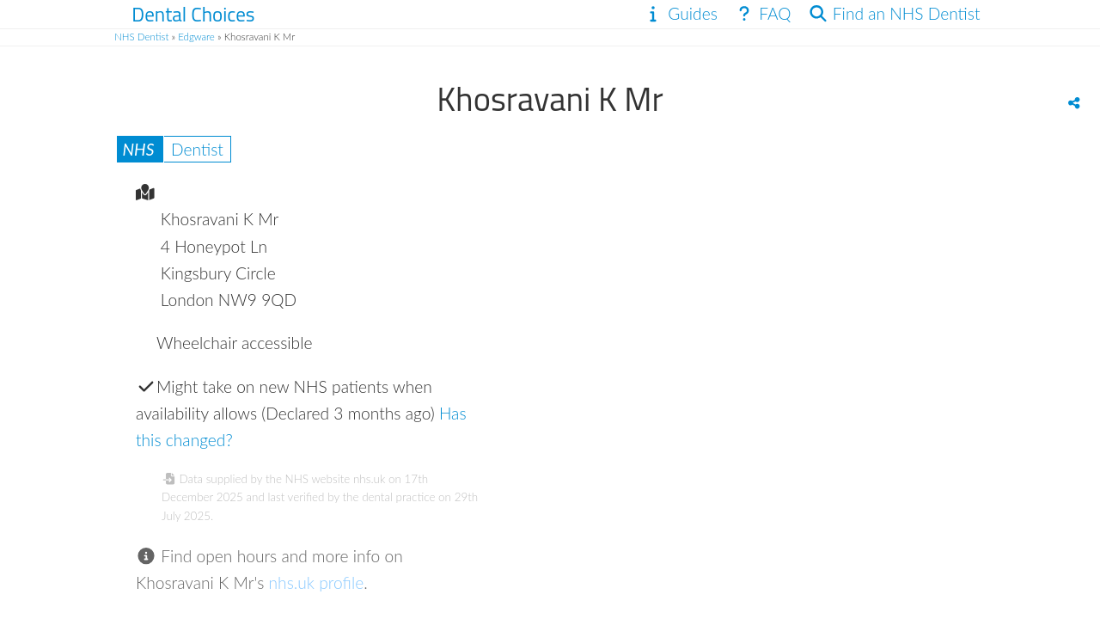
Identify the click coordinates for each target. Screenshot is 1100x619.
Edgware (196, 36)
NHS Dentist (141, 36)
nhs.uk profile (316, 582)
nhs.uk (369, 479)
